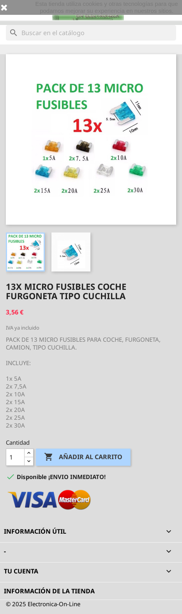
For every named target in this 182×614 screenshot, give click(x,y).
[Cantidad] (15, 457)
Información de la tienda (49, 591)
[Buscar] (91, 33)
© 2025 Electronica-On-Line (43, 604)
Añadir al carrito (83, 457)
